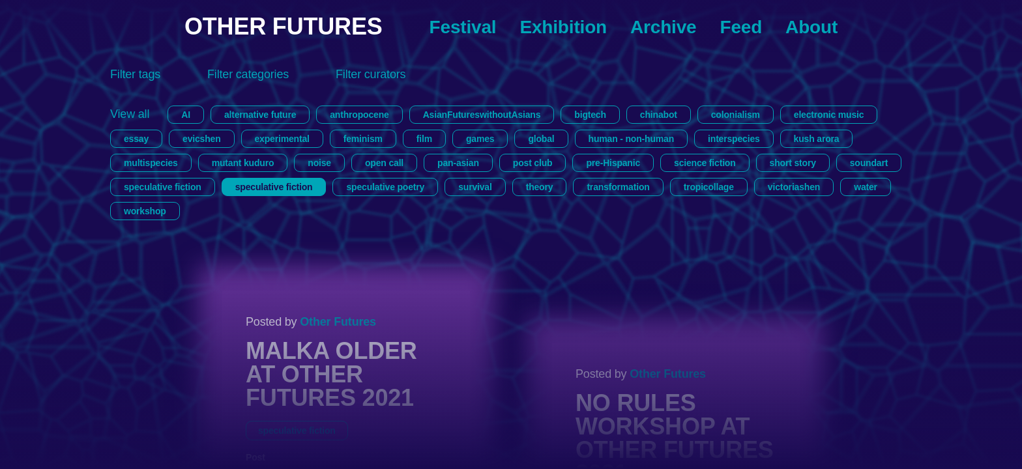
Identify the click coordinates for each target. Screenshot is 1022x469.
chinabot (658, 114)
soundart (869, 163)
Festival (463, 27)
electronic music (829, 114)
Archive (663, 27)
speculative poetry (385, 187)
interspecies (734, 139)
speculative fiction (162, 187)
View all (129, 114)
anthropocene (359, 114)
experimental (282, 139)
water (865, 187)
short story (793, 163)
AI (185, 114)
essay (136, 139)
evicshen (201, 139)
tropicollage (709, 187)
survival (474, 187)
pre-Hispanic (613, 163)
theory (539, 187)
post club (533, 163)
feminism (363, 139)
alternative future (260, 114)
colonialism (735, 114)
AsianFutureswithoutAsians (482, 114)
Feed (741, 27)
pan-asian (458, 163)
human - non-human (631, 139)
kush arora (817, 139)
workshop (145, 211)
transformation (618, 187)
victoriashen (794, 187)
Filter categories (248, 74)
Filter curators (370, 74)
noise (319, 163)
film (424, 139)
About (811, 27)
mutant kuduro (243, 163)
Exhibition (563, 27)
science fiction (705, 163)
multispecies (151, 163)
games (480, 139)
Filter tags (135, 74)
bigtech (590, 114)
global (541, 139)
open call (384, 163)
